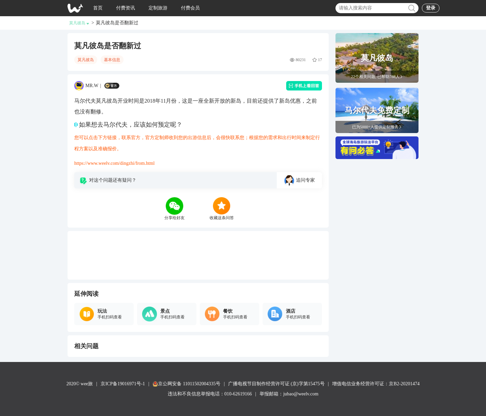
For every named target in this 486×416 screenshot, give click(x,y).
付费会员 (190, 7)
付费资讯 (125, 7)
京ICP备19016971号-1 (123, 383)
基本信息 (112, 59)
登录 (430, 7)
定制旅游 (157, 7)
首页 (98, 7)
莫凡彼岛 (79, 23)
